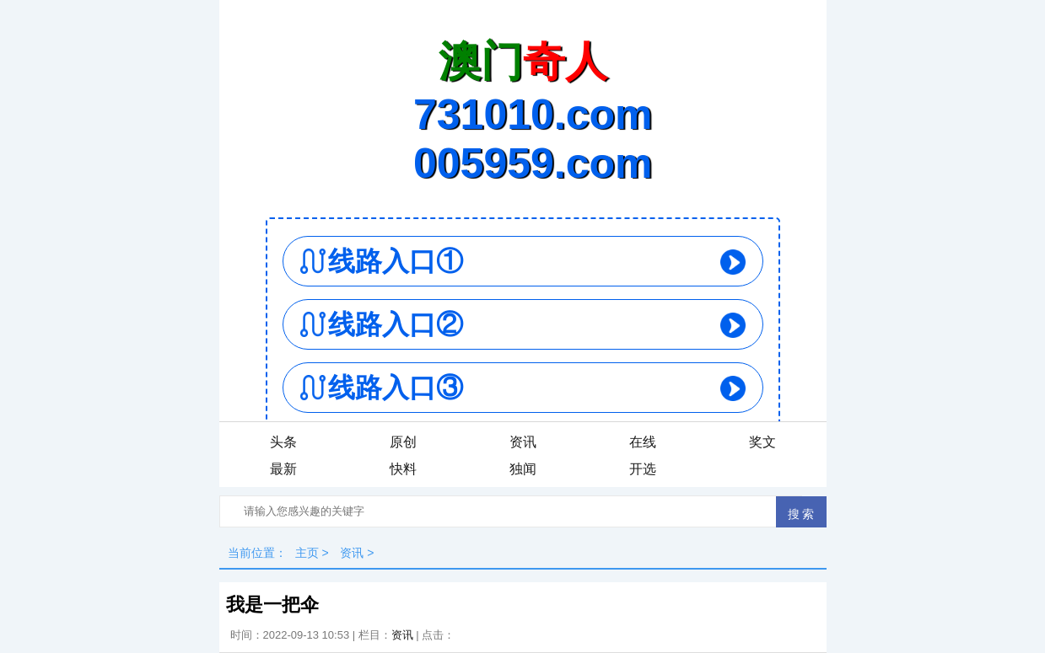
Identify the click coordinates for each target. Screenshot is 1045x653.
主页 (307, 552)
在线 (642, 442)
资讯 (522, 442)
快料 (403, 469)
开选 (642, 469)
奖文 (762, 442)
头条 (283, 442)
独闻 (522, 469)
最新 (283, 469)
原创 (403, 442)
